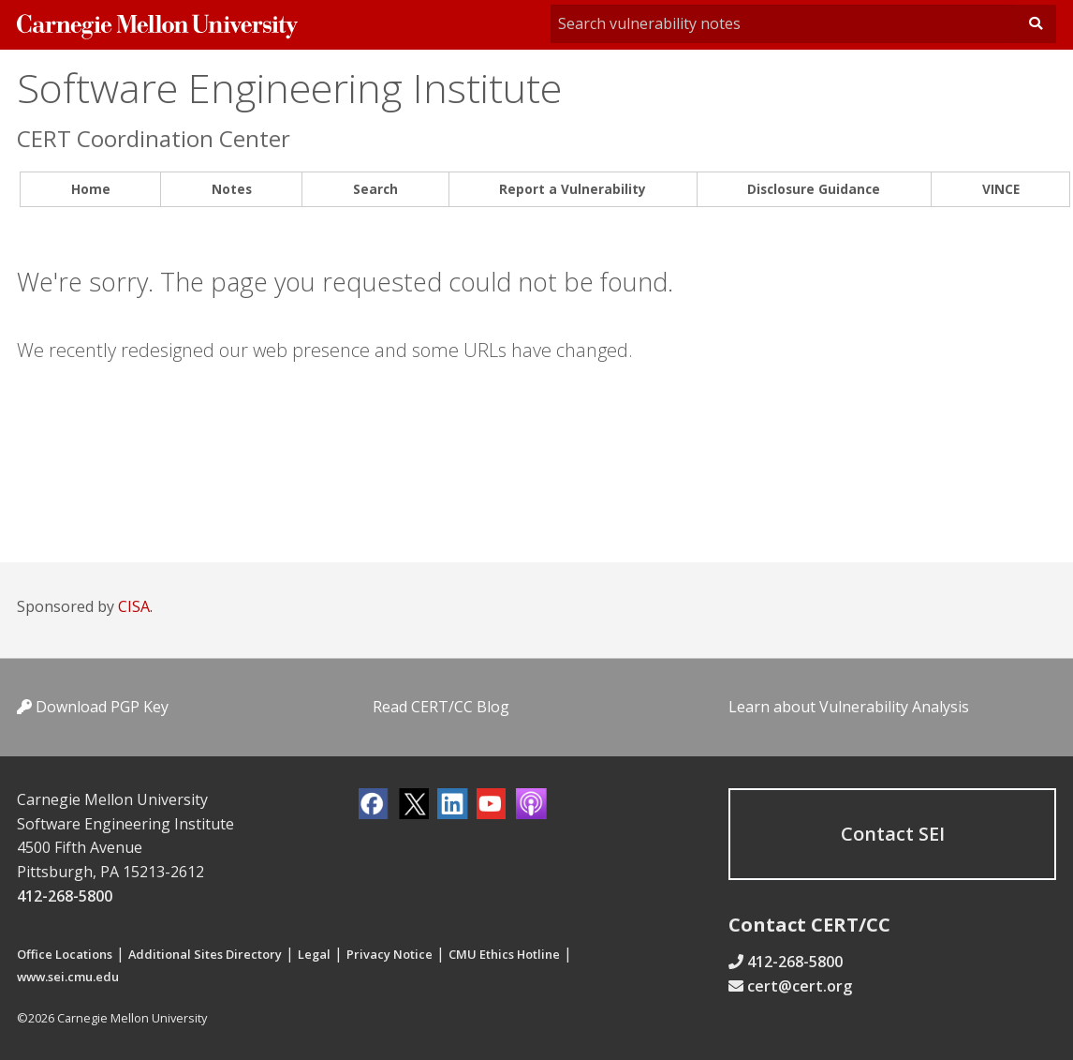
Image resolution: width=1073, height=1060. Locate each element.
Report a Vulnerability (572, 189)
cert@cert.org (799, 986)
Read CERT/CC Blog (441, 706)
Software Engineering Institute (289, 87)
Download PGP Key (93, 706)
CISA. (135, 606)
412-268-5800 (64, 896)
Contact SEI (893, 833)
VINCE (1001, 189)
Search (375, 189)
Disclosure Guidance (813, 189)
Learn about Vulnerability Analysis (848, 706)
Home (90, 189)
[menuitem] (90, 189)
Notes (232, 189)
